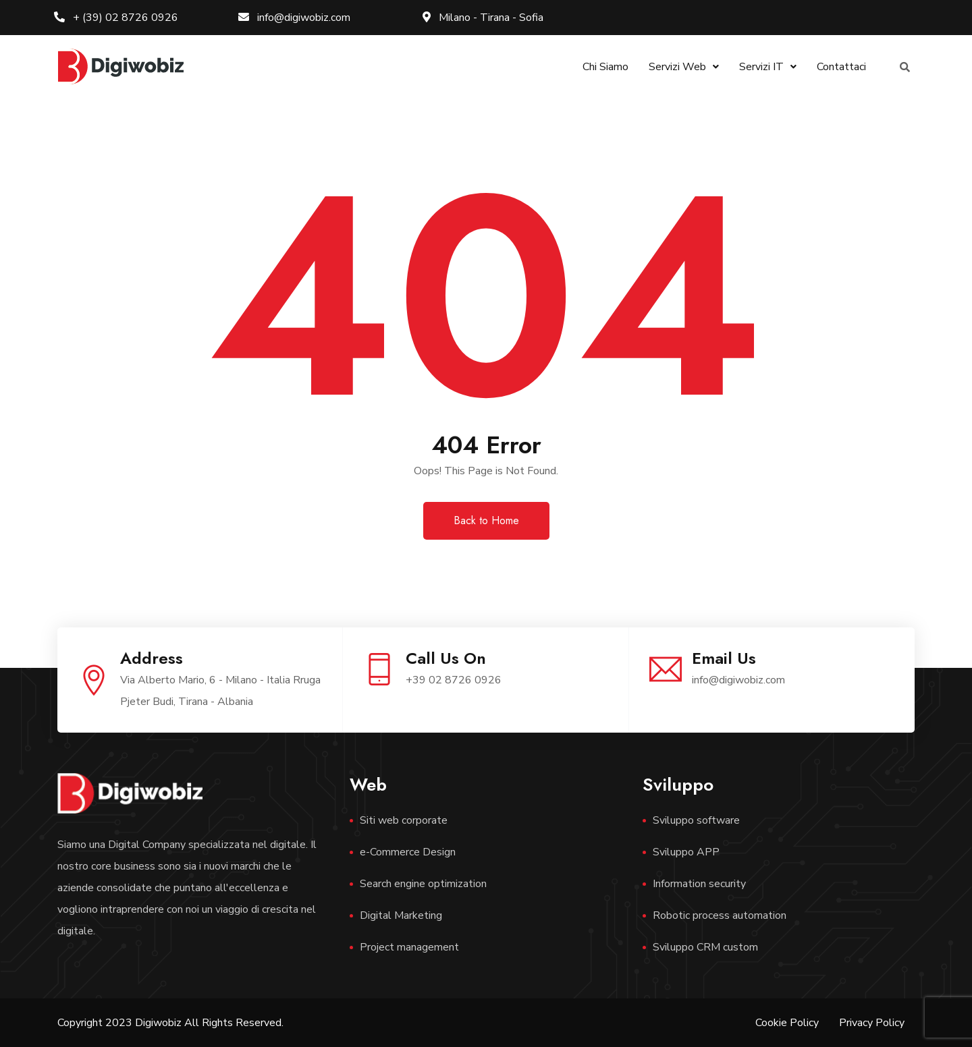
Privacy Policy (872, 1022)
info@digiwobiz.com (294, 17)
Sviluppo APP (686, 852)
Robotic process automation (719, 915)
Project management (409, 947)
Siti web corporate (404, 820)
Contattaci (841, 66)
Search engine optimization (423, 883)
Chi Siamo (605, 66)
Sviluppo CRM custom (705, 947)
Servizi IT (767, 66)
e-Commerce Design (408, 852)
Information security (699, 883)
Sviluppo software (696, 820)
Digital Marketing (401, 915)
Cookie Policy (787, 1022)
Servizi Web (684, 66)
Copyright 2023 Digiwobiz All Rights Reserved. (170, 1022)
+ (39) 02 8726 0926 (116, 17)
